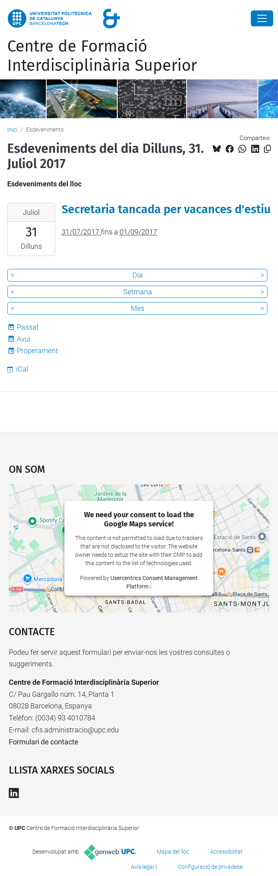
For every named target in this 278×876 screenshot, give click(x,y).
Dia (137, 275)
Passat (28, 327)
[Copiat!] (267, 149)
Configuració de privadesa (210, 867)
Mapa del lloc (173, 851)
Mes (137, 308)
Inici (12, 129)
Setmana (137, 292)
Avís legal (142, 867)
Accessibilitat (226, 851)
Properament (37, 350)
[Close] (262, 18)
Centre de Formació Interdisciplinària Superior (102, 56)
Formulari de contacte (43, 742)
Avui (23, 339)
